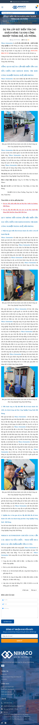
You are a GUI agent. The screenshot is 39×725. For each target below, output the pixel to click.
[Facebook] (2, 723)
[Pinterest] (5, 723)
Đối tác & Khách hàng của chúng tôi (11, 676)
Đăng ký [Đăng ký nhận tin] (19, 641)
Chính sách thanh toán (7, 686)
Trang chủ (4, 674)
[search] (19, 13)
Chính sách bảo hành (7, 694)
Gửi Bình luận (8, 621)
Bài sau (34, 590)
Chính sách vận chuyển (7, 689)
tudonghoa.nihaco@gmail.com (15, 706)
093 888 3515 (8, 703)
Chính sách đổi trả (6, 692)
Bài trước (25, 590)
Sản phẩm (4, 679)
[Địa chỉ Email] (19, 636)
